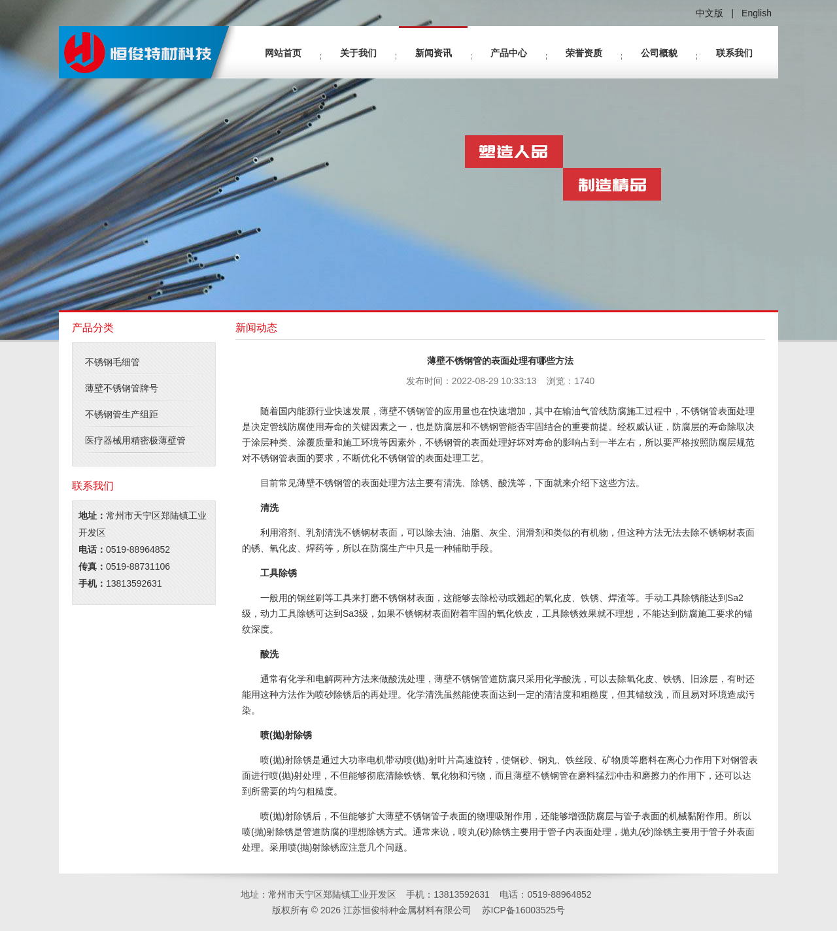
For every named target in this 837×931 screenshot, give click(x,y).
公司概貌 (659, 53)
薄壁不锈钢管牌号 (121, 388)
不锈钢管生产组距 (121, 414)
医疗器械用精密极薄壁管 (135, 440)
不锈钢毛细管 (112, 362)
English (757, 13)
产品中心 (508, 53)
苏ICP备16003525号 (524, 910)
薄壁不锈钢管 (406, 411)
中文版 (709, 13)
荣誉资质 (584, 53)
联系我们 (734, 53)
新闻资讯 (433, 53)
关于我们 (358, 53)
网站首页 (283, 53)
